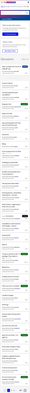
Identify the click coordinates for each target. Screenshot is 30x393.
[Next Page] (25, 390)
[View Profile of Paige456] (16, 116)
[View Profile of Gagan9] (16, 146)
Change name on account (10, 276)
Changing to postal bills (10, 162)
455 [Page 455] (20, 390)
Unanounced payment (9, 368)
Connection (10, 216)
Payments (5, 134)
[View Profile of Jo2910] (16, 127)
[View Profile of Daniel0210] (17, 218)
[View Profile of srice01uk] (17, 197)
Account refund (7, 83)
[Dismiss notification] (28, 6)
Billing (4, 144)
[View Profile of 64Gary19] (16, 209)
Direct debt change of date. (11, 347)
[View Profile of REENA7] (16, 176)
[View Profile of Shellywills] (16, 155)
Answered (24, 104)
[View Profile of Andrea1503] (17, 288)
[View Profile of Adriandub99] (17, 319)
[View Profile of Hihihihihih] (17, 328)
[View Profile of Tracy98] (16, 349)
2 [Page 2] (11, 390)
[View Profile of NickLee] (16, 361)
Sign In (28, 2)
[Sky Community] (10, 2)
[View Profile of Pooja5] (16, 370)
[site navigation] (2, 2)
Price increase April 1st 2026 (11, 151)
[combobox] (13, 13)
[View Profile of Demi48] (16, 186)
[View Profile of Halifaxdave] (17, 247)
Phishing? (5, 305)
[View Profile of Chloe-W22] (16, 71)
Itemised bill (6, 235)
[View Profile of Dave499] (16, 307)
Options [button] (24, 59)
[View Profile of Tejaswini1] (16, 237)
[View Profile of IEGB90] (16, 260)
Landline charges (7, 295)
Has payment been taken (10, 183)
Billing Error (6, 267)
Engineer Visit (6, 104)
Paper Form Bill (7, 113)
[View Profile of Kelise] (15, 137)
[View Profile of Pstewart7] (16, 382)
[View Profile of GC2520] (16, 85)
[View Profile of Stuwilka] (16, 279)
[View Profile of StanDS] (16, 340)
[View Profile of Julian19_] (16, 269)
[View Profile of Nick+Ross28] (18, 106)
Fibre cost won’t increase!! (11, 286)
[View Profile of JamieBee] (16, 97)
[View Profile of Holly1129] (16, 228)
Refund (4, 245)
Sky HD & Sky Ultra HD (9, 326)
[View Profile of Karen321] (16, 165)
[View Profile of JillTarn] (16, 298)
